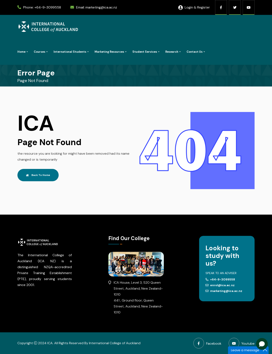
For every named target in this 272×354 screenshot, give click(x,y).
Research (171, 52)
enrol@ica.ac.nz (220, 285)
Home (21, 52)
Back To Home (38, 175)
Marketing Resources (109, 52)
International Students (70, 52)
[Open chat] (262, 344)
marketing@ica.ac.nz (101, 7)
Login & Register (194, 7)
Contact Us (195, 52)
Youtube (242, 343)
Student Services (144, 52)
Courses (39, 52)
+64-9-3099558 (47, 7)
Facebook (207, 343)
